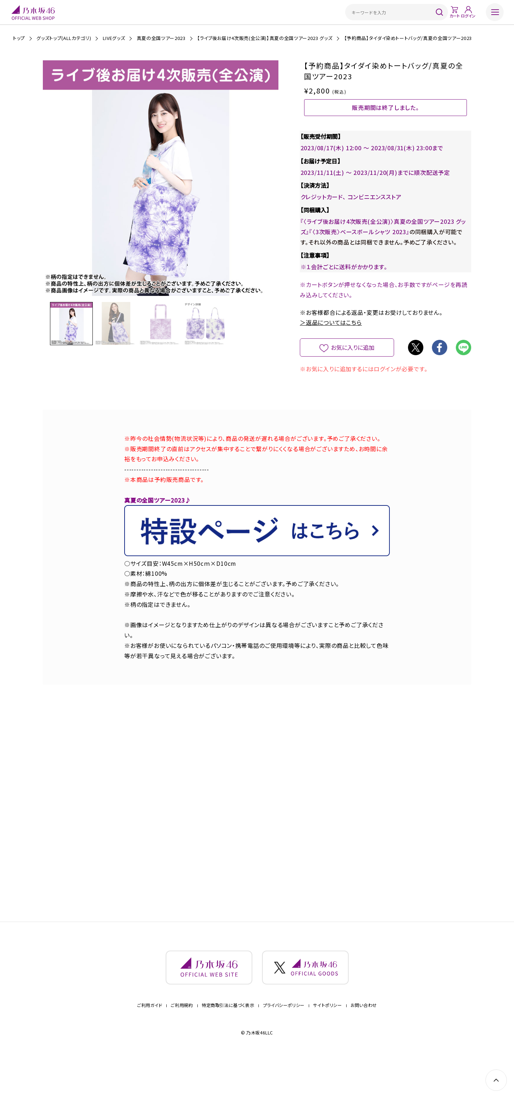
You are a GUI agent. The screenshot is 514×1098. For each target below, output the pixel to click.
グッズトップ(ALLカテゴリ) (63, 38)
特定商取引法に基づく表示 (228, 1039)
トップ (19, 38)
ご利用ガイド (149, 1039)
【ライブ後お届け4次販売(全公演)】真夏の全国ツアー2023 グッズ (264, 38)
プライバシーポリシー (283, 1039)
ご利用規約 (182, 1039)
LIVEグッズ (114, 38)
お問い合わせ (364, 1039)
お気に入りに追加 (353, 371)
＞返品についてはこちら (331, 346)
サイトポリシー (327, 1039)
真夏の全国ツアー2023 (161, 38)
